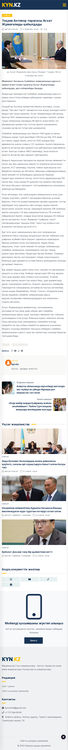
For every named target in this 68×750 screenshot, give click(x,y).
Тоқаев (6, 344)
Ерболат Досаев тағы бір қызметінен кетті (27, 552)
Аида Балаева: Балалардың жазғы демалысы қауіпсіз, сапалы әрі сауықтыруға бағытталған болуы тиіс (33, 464)
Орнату (33, 640)
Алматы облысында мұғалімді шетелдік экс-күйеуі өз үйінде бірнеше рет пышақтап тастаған (41, 389)
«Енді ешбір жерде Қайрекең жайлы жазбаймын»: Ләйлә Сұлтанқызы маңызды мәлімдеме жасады (30, 406)
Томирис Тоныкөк (21, 515)
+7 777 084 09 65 (13, 712)
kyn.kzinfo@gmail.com (15, 708)
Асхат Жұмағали (19, 344)
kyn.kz (14, 29)
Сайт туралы (8, 686)
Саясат (7, 15)
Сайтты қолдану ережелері (15, 691)
